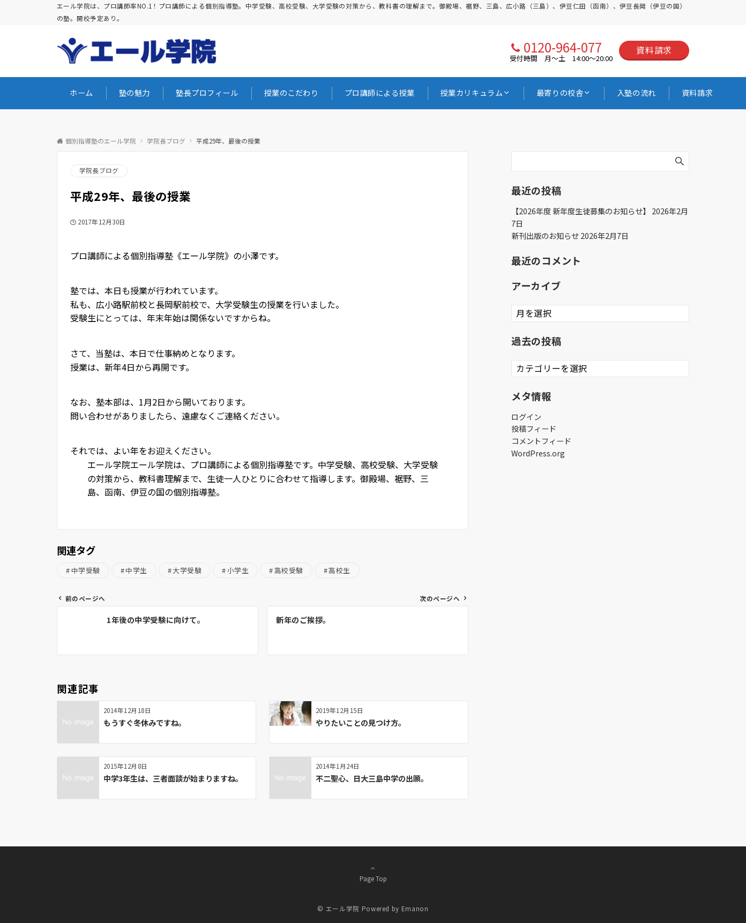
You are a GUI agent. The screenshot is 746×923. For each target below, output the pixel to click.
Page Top (373, 873)
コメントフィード (541, 441)
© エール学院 (338, 908)
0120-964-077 (563, 46)
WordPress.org (538, 453)
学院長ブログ (98, 170)
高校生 (339, 570)
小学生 (238, 570)
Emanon (415, 908)
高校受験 (288, 570)
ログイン (526, 416)
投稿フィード (533, 428)
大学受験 (187, 570)
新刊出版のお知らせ (545, 235)
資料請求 (654, 49)
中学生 (136, 570)
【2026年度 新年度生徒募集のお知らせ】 (580, 211)
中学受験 (85, 570)
